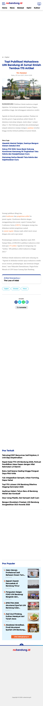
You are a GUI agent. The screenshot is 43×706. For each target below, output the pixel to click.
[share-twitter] (19, 302)
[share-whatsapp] (23, 302)
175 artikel (13, 246)
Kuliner (37, 8)
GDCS (18, 225)
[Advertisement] (21, 32)
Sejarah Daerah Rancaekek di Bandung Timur (12, 583)
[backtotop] (21, 646)
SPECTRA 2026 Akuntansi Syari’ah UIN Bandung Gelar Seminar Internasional (16, 605)
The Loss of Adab (11, 280)
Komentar (21, 307)
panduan (31, 128)
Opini (29, 8)
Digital (6, 288)
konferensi (10, 216)
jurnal (9, 231)
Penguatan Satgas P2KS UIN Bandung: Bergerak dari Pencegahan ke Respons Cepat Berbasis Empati (14, 594)
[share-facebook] (16, 302)
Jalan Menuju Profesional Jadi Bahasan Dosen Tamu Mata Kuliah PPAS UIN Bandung (15, 572)
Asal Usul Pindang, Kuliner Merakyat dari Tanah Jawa (15, 616)
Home (4, 8)
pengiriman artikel (23, 216)
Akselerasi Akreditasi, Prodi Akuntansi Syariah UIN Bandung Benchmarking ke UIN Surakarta (15, 627)
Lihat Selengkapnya (21, 637)
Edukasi (20, 8)
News (12, 8)
